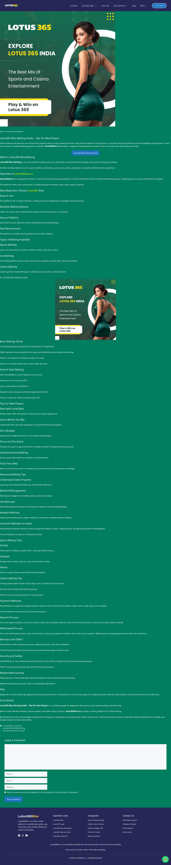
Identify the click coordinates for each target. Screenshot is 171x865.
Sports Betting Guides (96, 820)
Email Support (128, 828)
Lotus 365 (105, 6)
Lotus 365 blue (122, 5)
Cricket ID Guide (94, 832)
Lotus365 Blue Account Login (14, 731)
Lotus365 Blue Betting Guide (15, 277)
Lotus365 (73, 6)
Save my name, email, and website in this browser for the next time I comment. (42, 792)
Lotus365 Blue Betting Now (85, 153)
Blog (134, 6)
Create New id (159, 6)
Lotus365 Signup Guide (62, 832)
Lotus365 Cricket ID (60, 836)
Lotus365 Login (90, 5)
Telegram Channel (129, 824)
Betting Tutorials (94, 836)
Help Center (127, 832)
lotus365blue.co (23, 173)
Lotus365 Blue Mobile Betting (14, 728)
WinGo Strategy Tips (95, 828)
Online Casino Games (96, 824)
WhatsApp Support (130, 820)
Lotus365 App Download (62, 828)
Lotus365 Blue (8, 726)
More (145, 5)
